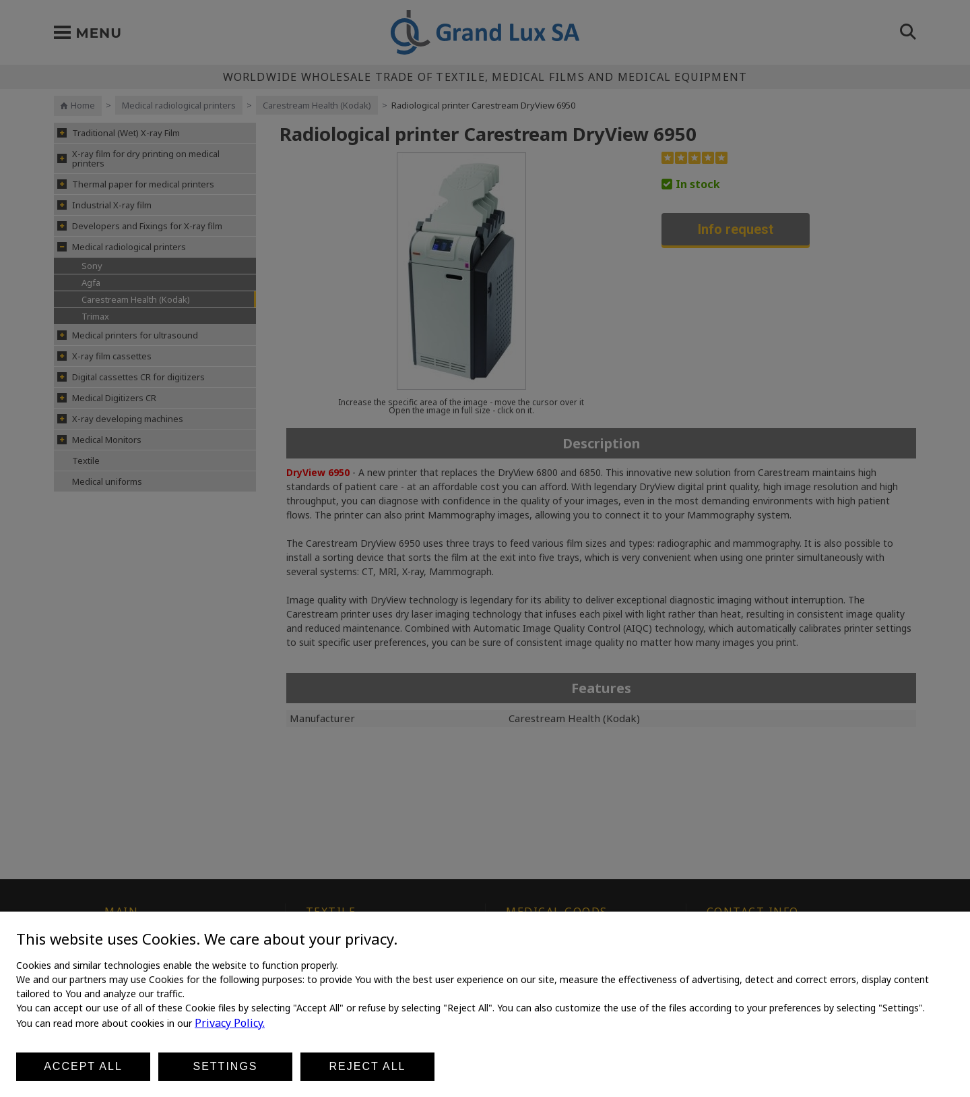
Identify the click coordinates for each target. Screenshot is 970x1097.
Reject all (367, 1066)
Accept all (83, 1066)
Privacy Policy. (230, 1022)
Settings (225, 1066)
